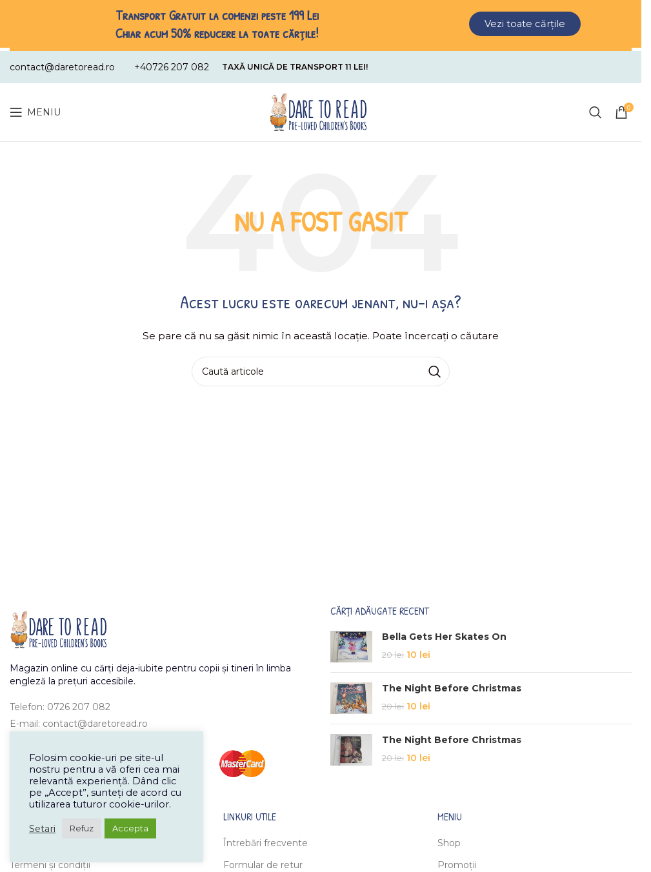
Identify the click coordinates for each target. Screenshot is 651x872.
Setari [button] (42, 829)
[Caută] (595, 109)
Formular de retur (263, 862)
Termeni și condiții (50, 862)
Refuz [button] (82, 828)
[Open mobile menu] (35, 109)
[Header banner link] (320, 24)
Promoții (457, 862)
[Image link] (58, 625)
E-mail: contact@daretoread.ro (79, 720)
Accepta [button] (130, 828)
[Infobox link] (62, 64)
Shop (449, 840)
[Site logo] (317, 108)
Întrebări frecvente (265, 840)
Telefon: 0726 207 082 (60, 703)
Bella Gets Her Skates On (444, 633)
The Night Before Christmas (451, 685)
